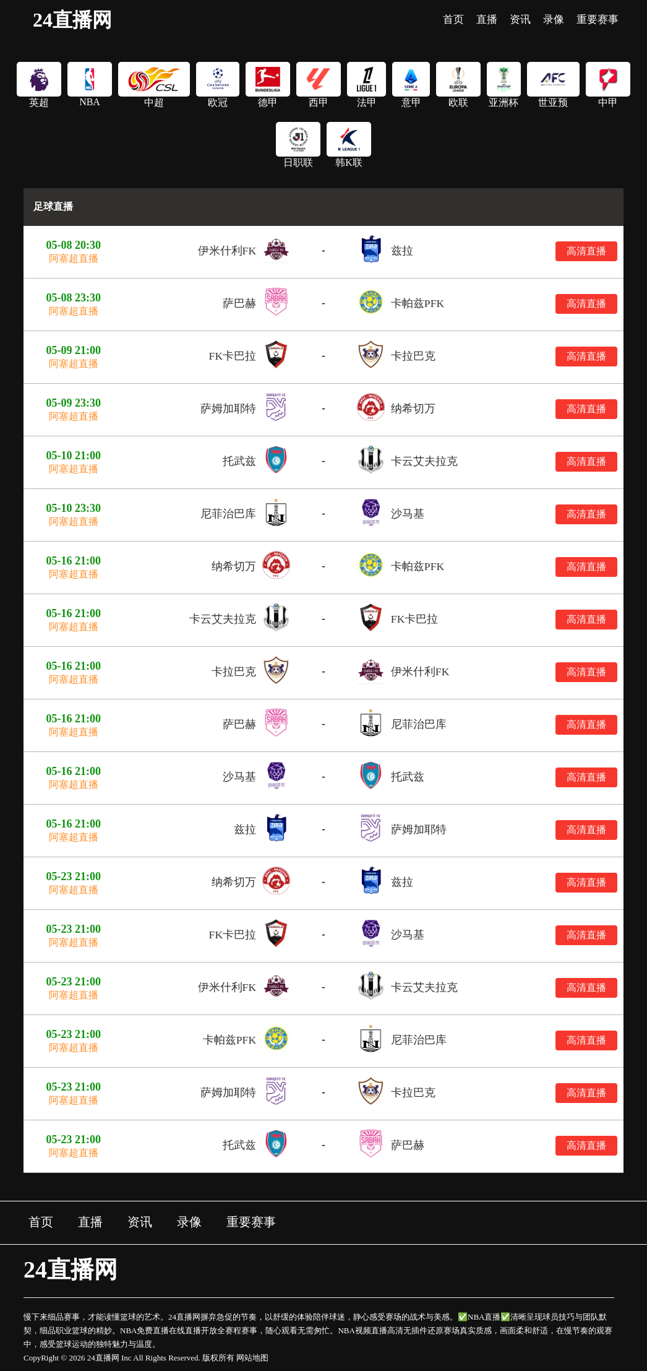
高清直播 (586, 251)
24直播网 (72, 20)
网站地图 (252, 1357)
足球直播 (53, 206)
